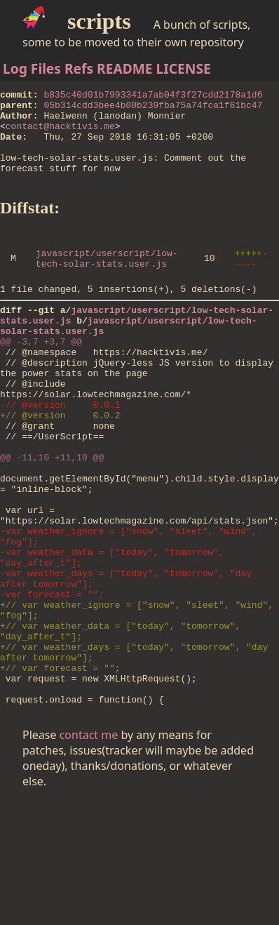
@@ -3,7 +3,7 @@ (41, 377)
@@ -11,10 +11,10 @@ (52, 516)
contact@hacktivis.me (60, 134)
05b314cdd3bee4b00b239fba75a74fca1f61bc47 (152, 108)
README (125, 68)
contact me (89, 842)
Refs (78, 68)
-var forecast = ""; (52, 680)
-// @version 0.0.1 (60, 452)
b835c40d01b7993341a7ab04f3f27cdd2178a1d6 (152, 96)
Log (15, 68)
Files (46, 68)
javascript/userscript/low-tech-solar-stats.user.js (107, 282)
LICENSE (183, 68)
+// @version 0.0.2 (60, 465)
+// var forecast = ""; (60, 768)
